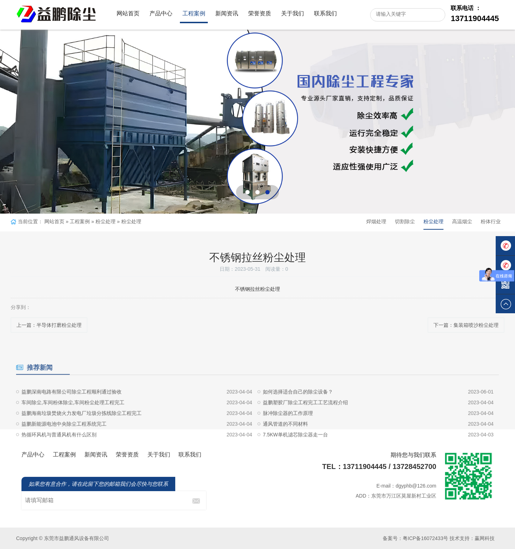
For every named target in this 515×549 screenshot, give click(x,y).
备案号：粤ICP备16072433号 (415, 538)
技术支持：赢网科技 (472, 538)
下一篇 (466, 325)
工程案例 (193, 13)
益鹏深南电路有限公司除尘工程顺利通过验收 (71, 413)
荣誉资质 (259, 13)
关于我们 (292, 13)
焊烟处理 (376, 221)
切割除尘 (405, 221)
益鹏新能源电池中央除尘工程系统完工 (64, 445)
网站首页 (128, 13)
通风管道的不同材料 (285, 445)
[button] (247, 192)
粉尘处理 (105, 221)
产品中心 (160, 13)
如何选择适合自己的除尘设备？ (298, 413)
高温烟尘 (462, 221)
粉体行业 (491, 221)
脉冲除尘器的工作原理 (288, 434)
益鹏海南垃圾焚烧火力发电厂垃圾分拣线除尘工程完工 (81, 434)
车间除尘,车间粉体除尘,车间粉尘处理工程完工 (72, 423)
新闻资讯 (226, 13)
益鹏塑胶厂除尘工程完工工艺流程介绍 (305, 423)
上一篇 (49, 325)
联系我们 (325, 13)
